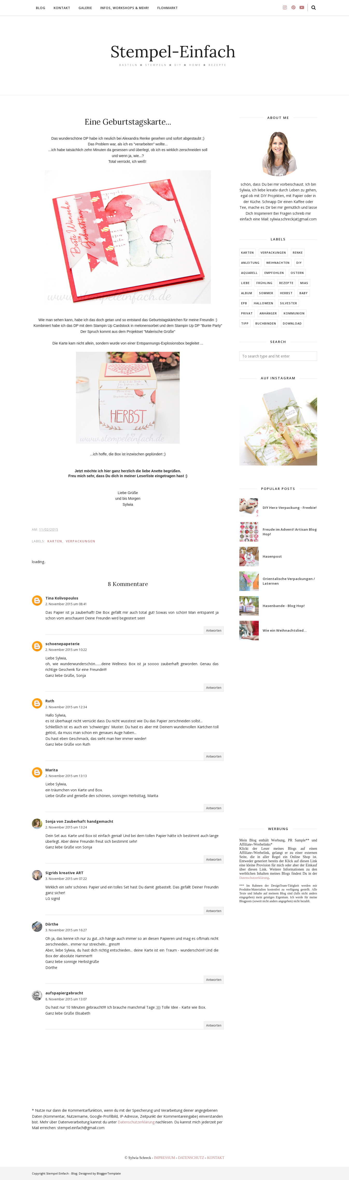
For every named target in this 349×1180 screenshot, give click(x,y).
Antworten (213, 630)
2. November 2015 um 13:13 (66, 776)
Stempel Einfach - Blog (61, 1173)
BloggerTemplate (109, 1173)
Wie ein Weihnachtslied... (285, 630)
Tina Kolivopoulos (61, 598)
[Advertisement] (278, 734)
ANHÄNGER (268, 313)
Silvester (288, 303)
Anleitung (250, 263)
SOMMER (266, 293)
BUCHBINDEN (265, 323)
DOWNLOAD (292, 323)
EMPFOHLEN (274, 273)
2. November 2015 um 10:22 (66, 650)
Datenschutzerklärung (136, 1122)
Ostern (297, 273)
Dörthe (51, 924)
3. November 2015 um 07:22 (66, 878)
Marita (51, 769)
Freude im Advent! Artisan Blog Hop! (290, 531)
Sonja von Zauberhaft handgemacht (79, 821)
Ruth (49, 700)
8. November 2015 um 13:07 (66, 999)
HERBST (286, 293)
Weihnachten (278, 263)
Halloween (263, 303)
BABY (303, 293)
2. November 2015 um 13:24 (66, 827)
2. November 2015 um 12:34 (66, 707)
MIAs (304, 283)
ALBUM (246, 293)
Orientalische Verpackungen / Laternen (289, 581)
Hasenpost (272, 556)
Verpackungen (80, 541)
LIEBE (245, 283)
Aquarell (249, 273)
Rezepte (286, 283)
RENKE (298, 252)
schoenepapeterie (62, 643)
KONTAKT (216, 1158)
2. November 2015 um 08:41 (66, 604)
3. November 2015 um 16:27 (66, 930)
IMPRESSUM (165, 1158)
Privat (247, 313)
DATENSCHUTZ (191, 1158)
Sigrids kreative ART (64, 872)
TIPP (245, 323)
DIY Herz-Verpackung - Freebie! (290, 507)
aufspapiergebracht (64, 992)
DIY (299, 263)
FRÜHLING (264, 283)
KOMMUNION (294, 313)
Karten (54, 541)
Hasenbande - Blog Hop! (284, 605)
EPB (244, 303)
